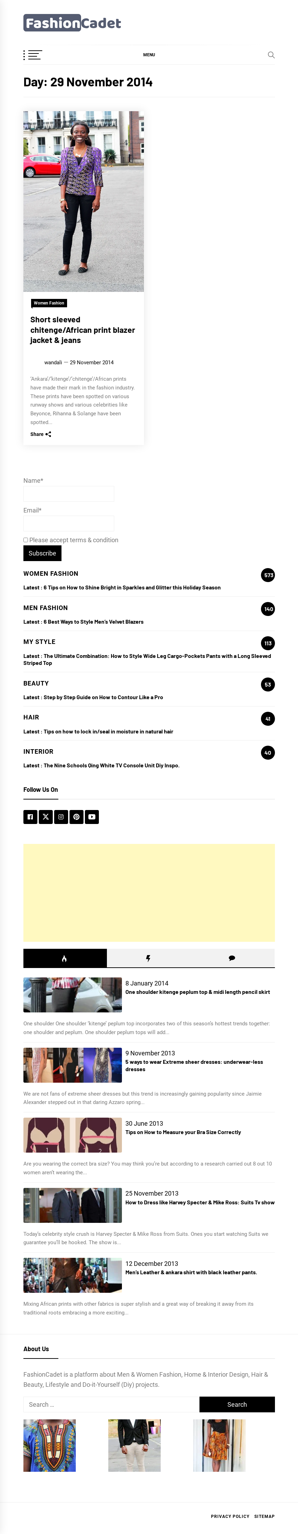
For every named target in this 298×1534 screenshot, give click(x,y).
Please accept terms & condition (70, 540)
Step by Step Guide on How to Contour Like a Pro (103, 697)
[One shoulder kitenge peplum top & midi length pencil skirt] (72, 994)
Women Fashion (49, 303)
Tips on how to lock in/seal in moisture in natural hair (108, 731)
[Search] (271, 55)
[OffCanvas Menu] (40, 55)
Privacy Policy (230, 1516)
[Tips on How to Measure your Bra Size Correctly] (72, 1135)
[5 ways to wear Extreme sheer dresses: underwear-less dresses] (72, 1065)
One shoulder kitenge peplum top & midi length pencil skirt (197, 991)
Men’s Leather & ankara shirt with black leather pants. (191, 1272)
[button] (149, 54)
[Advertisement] (149, 893)
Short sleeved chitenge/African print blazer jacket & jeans (82, 329)
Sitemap (264, 1516)
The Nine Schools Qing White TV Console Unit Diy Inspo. (112, 765)
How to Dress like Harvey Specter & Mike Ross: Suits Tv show (200, 1202)
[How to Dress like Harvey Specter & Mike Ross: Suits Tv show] (72, 1205)
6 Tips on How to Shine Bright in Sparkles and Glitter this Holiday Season (132, 587)
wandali (53, 362)
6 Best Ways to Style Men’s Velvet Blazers (94, 621)
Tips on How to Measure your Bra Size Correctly (183, 1131)
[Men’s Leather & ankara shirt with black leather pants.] (72, 1275)
